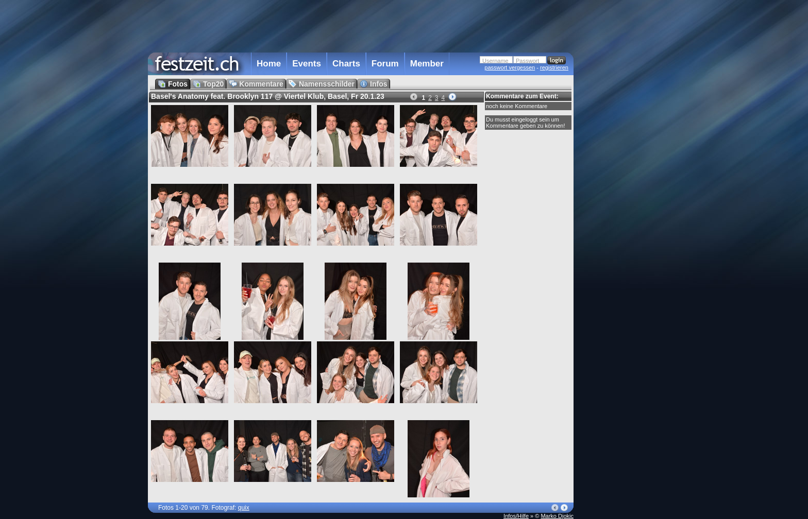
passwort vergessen (509, 67)
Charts (346, 63)
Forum (385, 63)
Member (427, 63)
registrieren (554, 67)
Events (306, 63)
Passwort (527, 61)
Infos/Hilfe (516, 516)
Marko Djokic (557, 516)
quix (243, 507)
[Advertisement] (619, 207)
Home (269, 63)
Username (495, 61)
